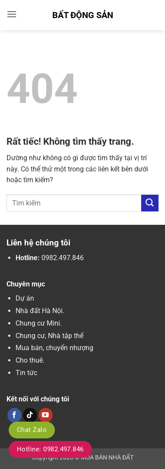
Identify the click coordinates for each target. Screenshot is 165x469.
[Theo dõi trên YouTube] (45, 415)
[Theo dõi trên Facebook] (14, 415)
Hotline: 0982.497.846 (50, 449)
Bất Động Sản (82, 15)
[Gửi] (150, 203)
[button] (11, 14)
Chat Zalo (32, 430)
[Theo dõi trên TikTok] (30, 415)
